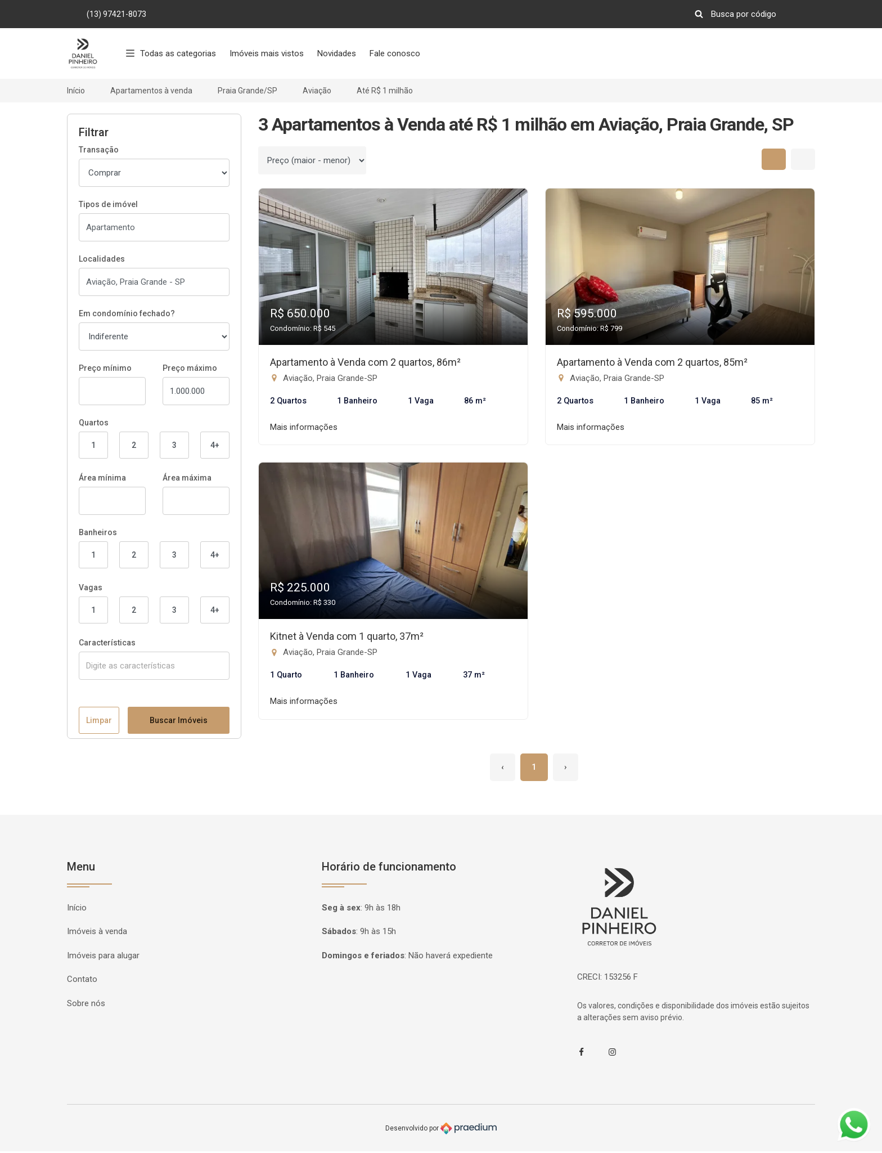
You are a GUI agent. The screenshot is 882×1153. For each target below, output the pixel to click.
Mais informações (304, 428)
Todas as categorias (171, 53)
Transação (99, 149)
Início (76, 90)
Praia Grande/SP (247, 90)
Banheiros (98, 532)
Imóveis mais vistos (267, 53)
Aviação (317, 90)
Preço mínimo (105, 368)
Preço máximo (190, 368)
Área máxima (187, 477)
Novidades (336, 53)
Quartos (94, 422)
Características (107, 642)
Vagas (90, 587)
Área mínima (102, 477)
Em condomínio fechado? (127, 313)
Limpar (99, 1119)
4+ (214, 445)
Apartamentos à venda (151, 90)
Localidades (102, 258)
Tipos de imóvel (108, 204)
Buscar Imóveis (179, 1119)
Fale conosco (395, 53)
